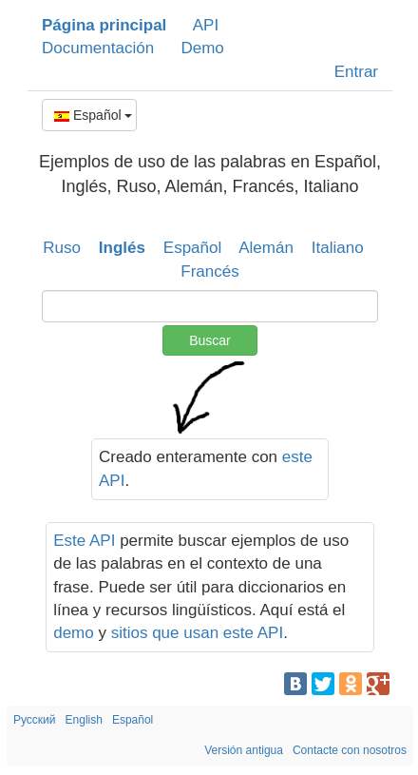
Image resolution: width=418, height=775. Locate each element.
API (205, 25)
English (84, 720)
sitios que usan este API (197, 633)
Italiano (338, 248)
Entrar (356, 72)
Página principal (104, 25)
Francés (209, 271)
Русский (34, 720)
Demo (201, 48)
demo (73, 633)
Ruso (62, 248)
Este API (84, 541)
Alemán (266, 248)
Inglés (122, 248)
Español (93, 115)
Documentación (98, 48)
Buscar (210, 340)
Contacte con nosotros (350, 750)
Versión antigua (243, 750)
